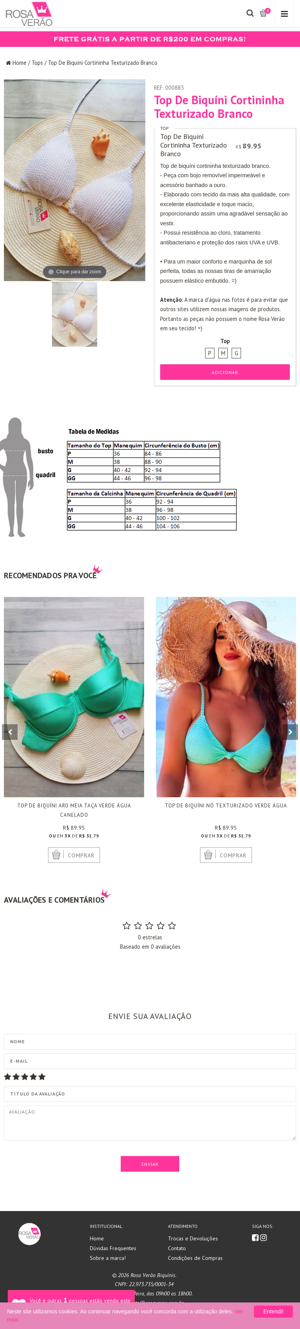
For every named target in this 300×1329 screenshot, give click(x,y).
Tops (37, 62)
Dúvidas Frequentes (113, 1248)
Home (19, 62)
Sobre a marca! (108, 1257)
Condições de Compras (195, 1257)
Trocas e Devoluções (193, 1238)
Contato (177, 1248)
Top (164, 128)
